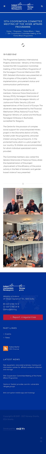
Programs (17, 31)
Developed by (14, 429)
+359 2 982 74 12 (12, 304)
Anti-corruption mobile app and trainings (19, 393)
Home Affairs (28, 31)
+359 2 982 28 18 (12, 307)
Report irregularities (23, 317)
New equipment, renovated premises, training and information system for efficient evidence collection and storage (22, 367)
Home (9, 31)
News (38, 31)
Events (8, 334)
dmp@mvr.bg (11, 309)
